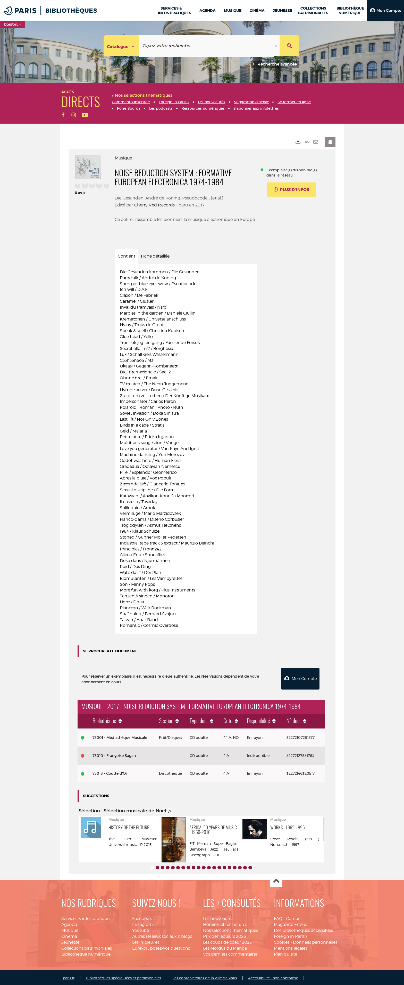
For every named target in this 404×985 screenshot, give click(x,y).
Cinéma (69, 935)
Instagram (142, 923)
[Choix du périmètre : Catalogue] (121, 46)
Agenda (69, 923)
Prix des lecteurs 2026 (224, 935)
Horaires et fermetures (225, 923)
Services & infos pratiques (86, 917)
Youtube (140, 929)
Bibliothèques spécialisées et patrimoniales (123, 976)
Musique (69, 929)
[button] (385, 10)
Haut (276, 879)
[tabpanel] (185, 449)
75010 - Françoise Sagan (114, 754)
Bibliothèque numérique (86, 952)
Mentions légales (290, 946)
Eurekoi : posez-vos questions (161, 946)
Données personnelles (315, 941)
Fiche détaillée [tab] (155, 256)
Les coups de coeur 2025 (227, 941)
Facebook (142, 917)
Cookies (281, 941)
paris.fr (68, 976)
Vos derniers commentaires (230, 952)
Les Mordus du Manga (225, 946)
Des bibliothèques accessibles (303, 929)
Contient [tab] (126, 256)
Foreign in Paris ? (290, 935)
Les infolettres (145, 941)
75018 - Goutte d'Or (109, 772)
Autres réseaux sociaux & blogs (162, 935)
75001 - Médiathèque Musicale (119, 736)
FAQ (278, 917)
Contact (294, 917)
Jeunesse (70, 941)
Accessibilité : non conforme (273, 976)
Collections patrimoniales (86, 946)
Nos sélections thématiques (230, 929)
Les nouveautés (218, 917)
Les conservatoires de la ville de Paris (205, 976)
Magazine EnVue (290, 923)
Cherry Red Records (154, 205)
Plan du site (285, 952)
